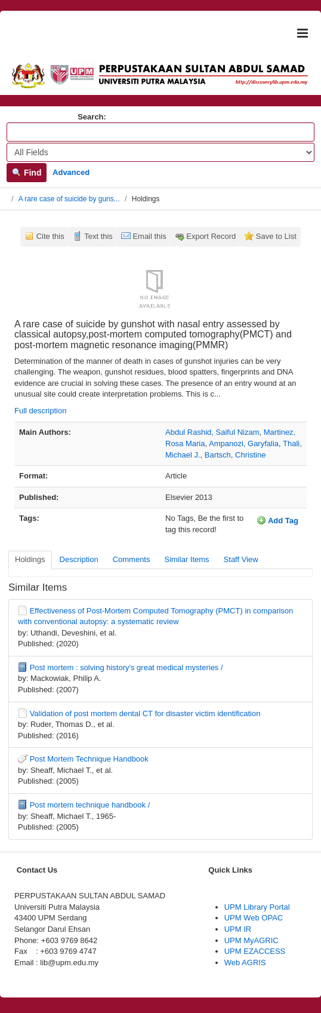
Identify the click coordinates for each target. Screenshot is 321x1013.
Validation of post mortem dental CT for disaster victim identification (145, 713)
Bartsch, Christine (235, 454)
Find (26, 172)
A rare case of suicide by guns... (69, 199)
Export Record (211, 236)
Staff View (241, 559)
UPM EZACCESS (255, 951)
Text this (98, 236)
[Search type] (160, 152)
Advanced (71, 172)
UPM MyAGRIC (251, 940)
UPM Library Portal (257, 907)
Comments (131, 559)
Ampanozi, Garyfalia (244, 443)
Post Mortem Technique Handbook (89, 758)
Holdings (30, 559)
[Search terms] (160, 132)
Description (79, 559)
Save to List (276, 236)
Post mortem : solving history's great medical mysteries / (126, 667)
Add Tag (277, 520)
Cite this (50, 236)
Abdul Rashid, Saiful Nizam (212, 432)
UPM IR (238, 929)
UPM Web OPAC (253, 917)
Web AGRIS (245, 962)
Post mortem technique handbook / (90, 804)
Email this (149, 236)
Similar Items (186, 559)
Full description (40, 410)
